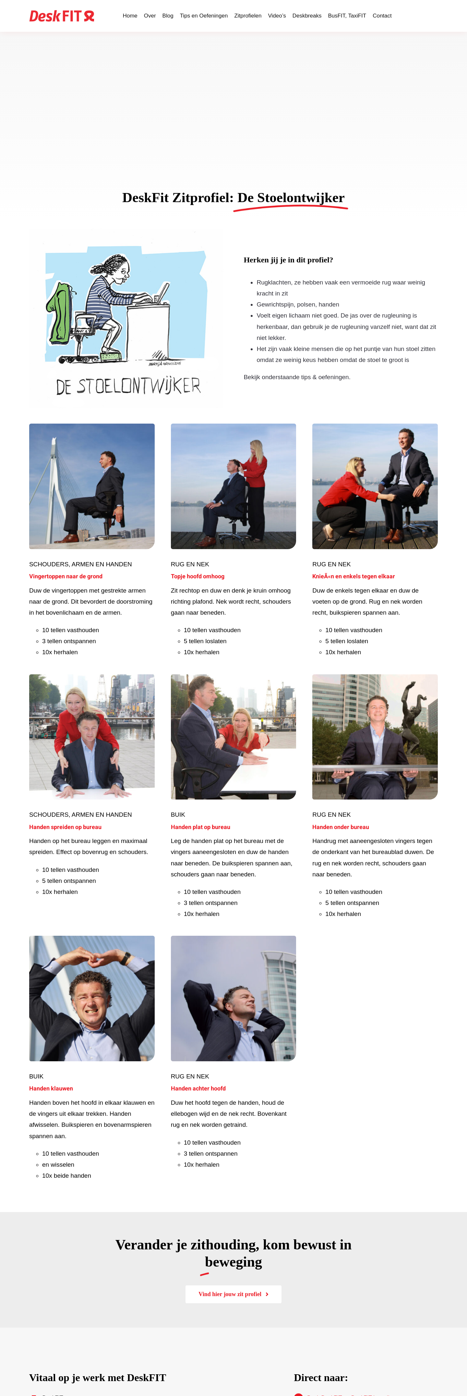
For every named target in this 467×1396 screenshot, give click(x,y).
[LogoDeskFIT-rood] (61, 13)
